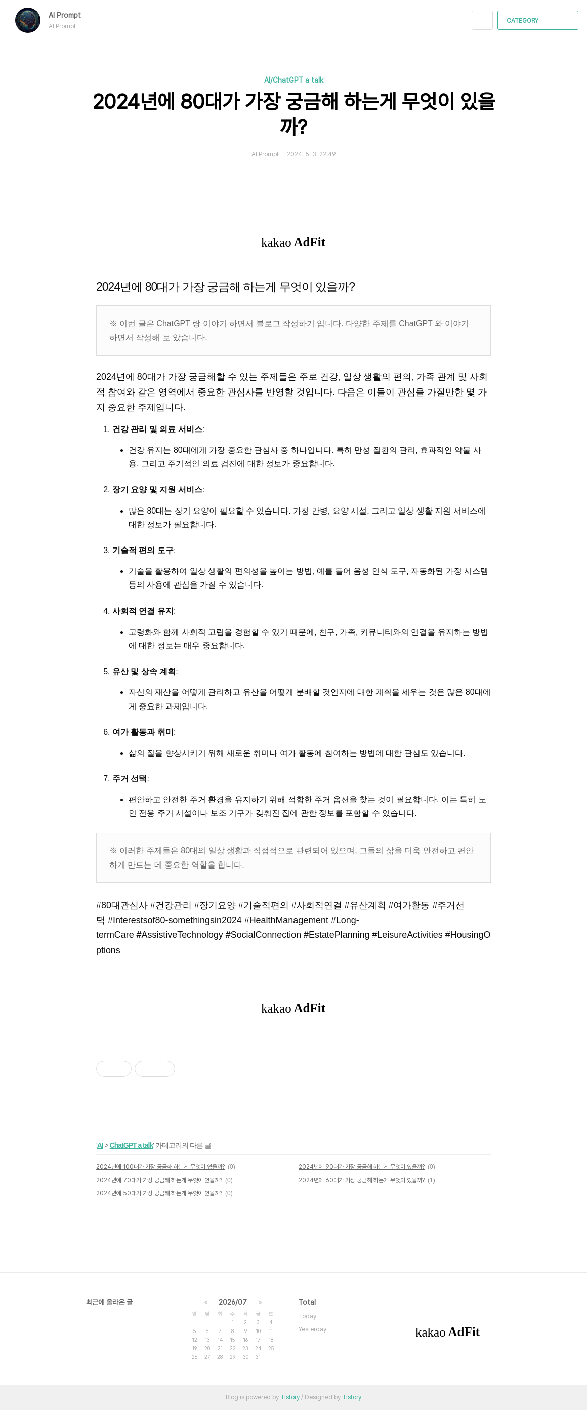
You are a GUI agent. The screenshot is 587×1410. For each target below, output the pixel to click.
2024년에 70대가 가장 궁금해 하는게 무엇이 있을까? (159, 1180)
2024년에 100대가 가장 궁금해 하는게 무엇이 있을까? (160, 1166)
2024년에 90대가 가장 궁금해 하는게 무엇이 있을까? (362, 1166)
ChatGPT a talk (131, 1145)
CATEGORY (539, 20)
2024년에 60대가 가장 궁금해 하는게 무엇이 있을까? (362, 1180)
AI (100, 1145)
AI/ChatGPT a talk (293, 80)
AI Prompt (70, 15)
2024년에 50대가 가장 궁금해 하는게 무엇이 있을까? (159, 1193)
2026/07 (233, 1302)
